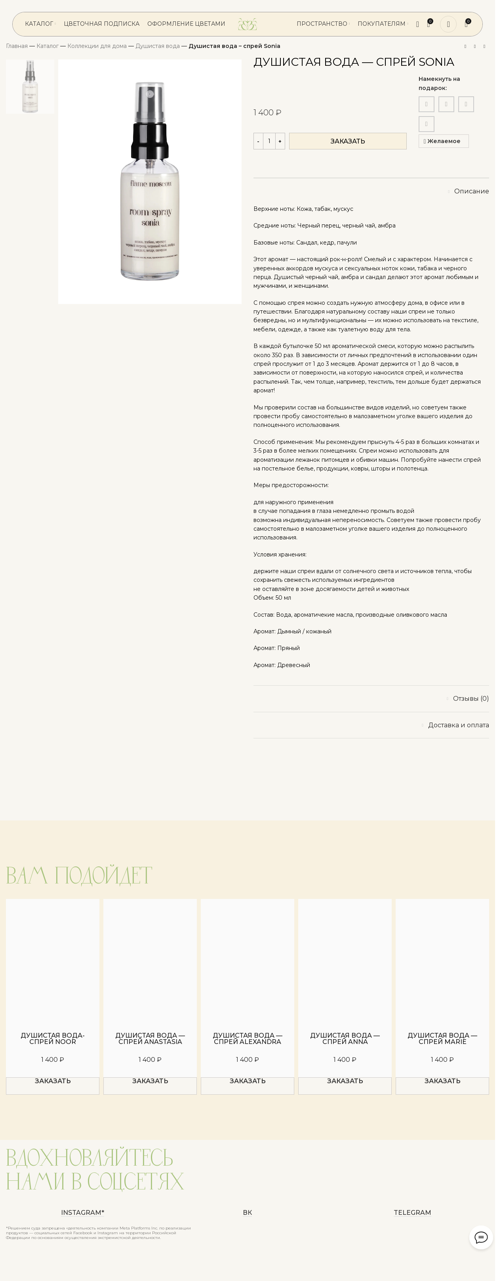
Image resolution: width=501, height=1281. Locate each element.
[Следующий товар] (484, 47)
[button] (52, 1086)
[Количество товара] (269, 141)
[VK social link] (466, 104)
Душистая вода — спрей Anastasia (150, 1039)
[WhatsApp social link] (446, 104)
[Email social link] (426, 104)
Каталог (47, 46)
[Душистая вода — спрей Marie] (442, 961)
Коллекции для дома (97, 46)
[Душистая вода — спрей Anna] (345, 961)
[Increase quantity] (280, 141)
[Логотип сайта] (247, 23)
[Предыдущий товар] (465, 47)
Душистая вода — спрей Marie (442, 1039)
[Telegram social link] (426, 124)
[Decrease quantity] (258, 141)
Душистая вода (157, 46)
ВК (247, 1213)
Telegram (412, 1213)
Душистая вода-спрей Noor (53, 1039)
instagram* (82, 1213)
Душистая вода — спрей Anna (345, 1039)
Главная (17, 46)
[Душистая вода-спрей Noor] (52, 961)
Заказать (348, 141)
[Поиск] (417, 24)
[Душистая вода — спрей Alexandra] (247, 961)
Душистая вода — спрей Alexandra (247, 1039)
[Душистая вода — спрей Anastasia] (150, 961)
